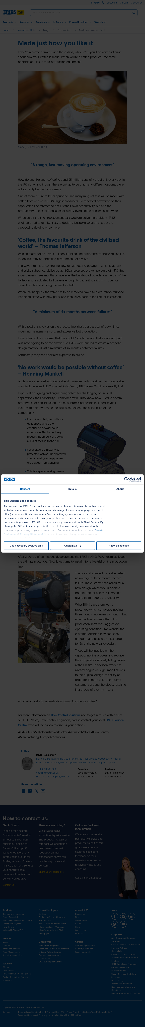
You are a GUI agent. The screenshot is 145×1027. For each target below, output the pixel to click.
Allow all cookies (119, 545)
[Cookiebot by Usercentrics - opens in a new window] (126, 479)
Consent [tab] (25, 488)
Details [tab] (72, 488)
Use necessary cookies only (26, 545)
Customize (72, 545)
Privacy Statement (31, 534)
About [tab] (120, 488)
